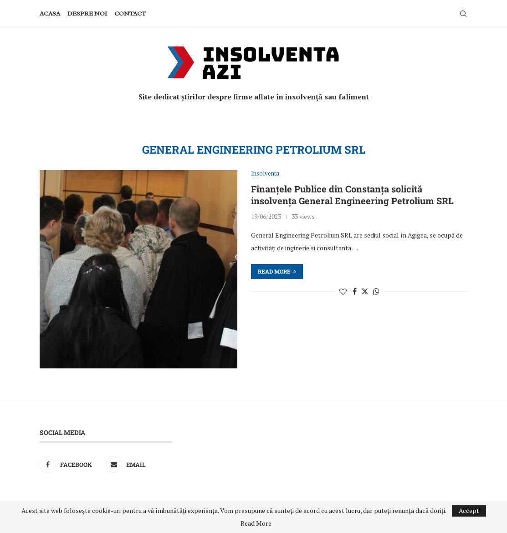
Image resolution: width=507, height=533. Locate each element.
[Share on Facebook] (355, 291)
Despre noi (87, 13)
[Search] (463, 13)
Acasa (50, 13)
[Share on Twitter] (365, 291)
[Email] (136, 464)
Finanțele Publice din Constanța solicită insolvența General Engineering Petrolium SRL (352, 195)
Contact (130, 13)
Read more (277, 271)
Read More (256, 523)
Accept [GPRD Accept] (469, 510)
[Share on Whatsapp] (376, 291)
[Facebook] (70, 464)
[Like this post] (343, 291)
